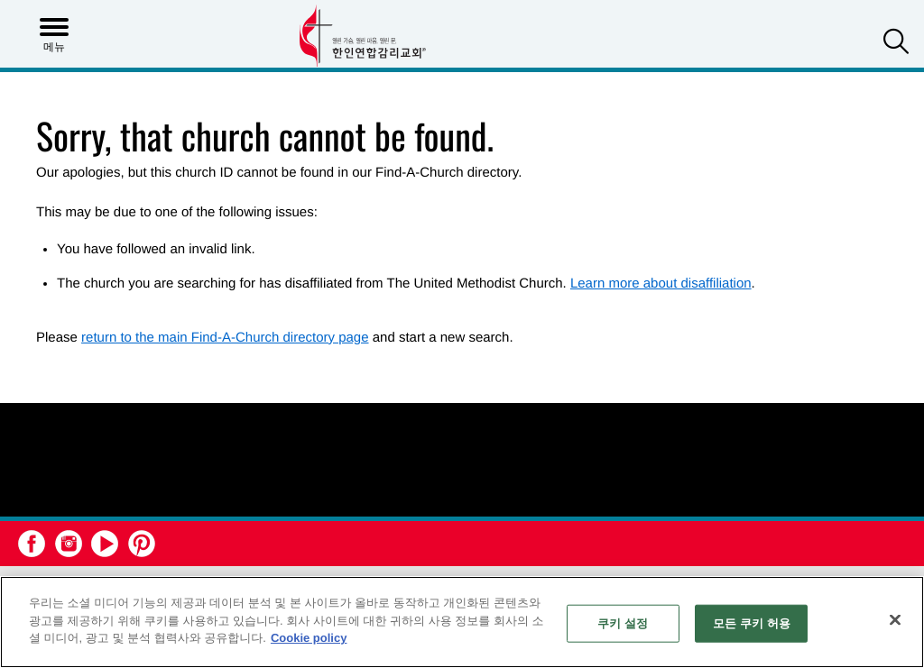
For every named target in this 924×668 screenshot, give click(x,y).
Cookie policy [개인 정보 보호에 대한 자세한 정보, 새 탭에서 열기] (309, 638)
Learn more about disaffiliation (661, 283)
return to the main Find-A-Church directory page (224, 337)
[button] (896, 44)
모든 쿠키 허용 (751, 623)
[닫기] (895, 620)
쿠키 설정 (622, 623)
